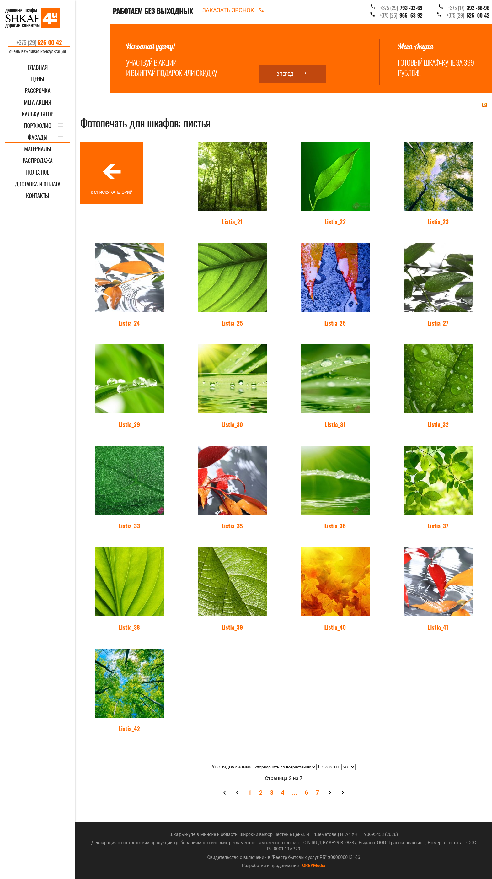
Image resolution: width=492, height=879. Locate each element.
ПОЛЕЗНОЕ (37, 172)
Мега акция (37, 102)
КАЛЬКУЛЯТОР (38, 114)
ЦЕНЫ (37, 79)
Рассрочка (38, 90)
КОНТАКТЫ (37, 196)
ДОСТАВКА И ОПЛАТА (37, 184)
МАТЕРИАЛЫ (37, 149)
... (294, 792)
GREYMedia (313, 865)
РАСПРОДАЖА (38, 160)
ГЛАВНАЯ (38, 67)
